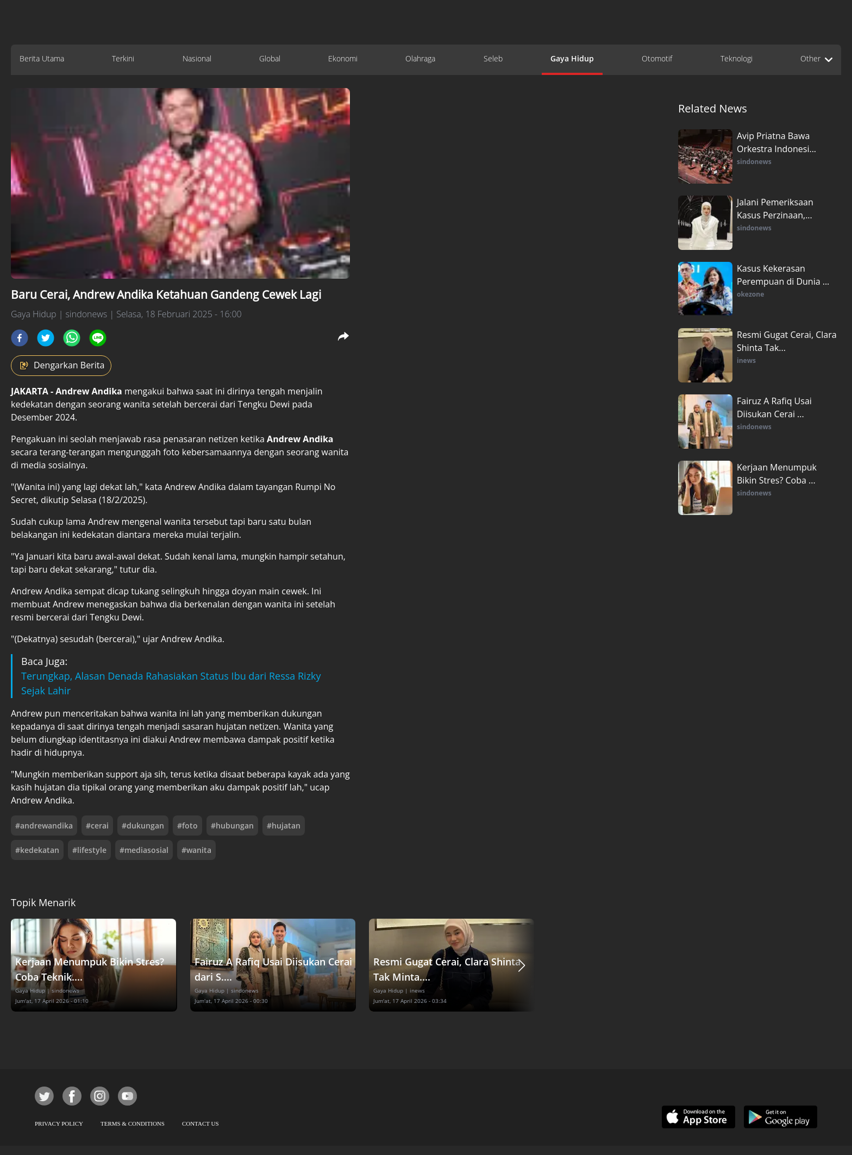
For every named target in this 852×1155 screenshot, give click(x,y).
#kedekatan (37, 850)
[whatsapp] (71, 338)
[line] (97, 338)
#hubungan (232, 825)
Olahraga (420, 58)
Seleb (493, 58)
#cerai (97, 825)
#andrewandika (44, 825)
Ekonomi (343, 58)
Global (269, 58)
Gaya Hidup (572, 58)
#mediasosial (144, 850)
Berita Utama (42, 58)
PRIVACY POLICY (59, 1123)
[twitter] (45, 338)
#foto (187, 825)
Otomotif (657, 58)
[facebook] (19, 338)
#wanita (196, 850)
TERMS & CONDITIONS (133, 1123)
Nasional (197, 58)
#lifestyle (89, 850)
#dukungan (143, 825)
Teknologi (737, 58)
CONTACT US (200, 1123)
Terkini (123, 58)
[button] (521, 965)
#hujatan (283, 825)
